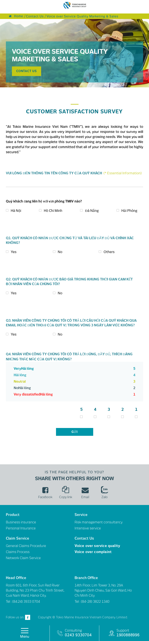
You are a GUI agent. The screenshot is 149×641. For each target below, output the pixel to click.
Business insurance (21, 522)
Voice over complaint (93, 552)
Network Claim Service (23, 558)
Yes (13, 252)
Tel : (78, 601)
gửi (74, 432)
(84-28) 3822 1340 (95, 601)
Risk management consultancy (99, 522)
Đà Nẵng (91, 211)
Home (16, 16)
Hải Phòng (129, 211)
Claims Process (18, 552)
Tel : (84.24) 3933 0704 (23, 601)
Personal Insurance (21, 528)
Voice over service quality (97, 546)
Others (109, 252)
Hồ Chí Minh (53, 211)
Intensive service (88, 528)
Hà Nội (16, 211)
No (60, 252)
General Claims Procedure (26, 546)
